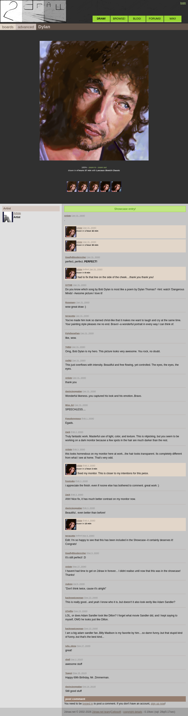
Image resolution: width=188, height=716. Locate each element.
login (183, 3)
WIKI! (172, 18)
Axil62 (68, 360)
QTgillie (69, 611)
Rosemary (70, 302)
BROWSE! (119, 18)
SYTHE (68, 285)
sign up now (158, 703)
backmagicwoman (74, 597)
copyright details (132, 711)
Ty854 (68, 347)
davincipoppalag (73, 391)
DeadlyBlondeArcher (75, 257)
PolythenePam (72, 333)
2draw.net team (101, 711)
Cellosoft (116, 711)
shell (67, 659)
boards (8, 27)
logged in (87, 703)
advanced (26, 27)
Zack (67, 432)
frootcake (70, 481)
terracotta (70, 316)
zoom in (92, 167)
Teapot (68, 673)
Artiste (17, 213)
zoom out (102, 167)
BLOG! (137, 18)
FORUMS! (155, 18)
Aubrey (69, 584)
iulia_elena (70, 646)
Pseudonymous (73, 418)
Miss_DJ (69, 405)
